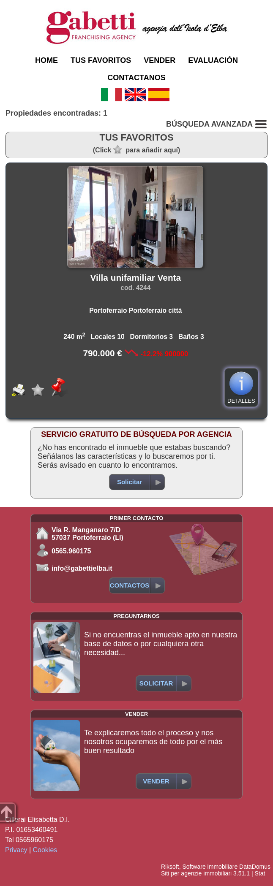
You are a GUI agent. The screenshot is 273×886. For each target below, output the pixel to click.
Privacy (16, 849)
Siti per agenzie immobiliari (196, 873)
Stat (259, 873)
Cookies (45, 849)
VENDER (159, 60)
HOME (46, 60)
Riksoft (170, 866)
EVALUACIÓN (213, 60)
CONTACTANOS (136, 77)
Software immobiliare (210, 866)
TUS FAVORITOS (101, 60)
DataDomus (254, 866)
